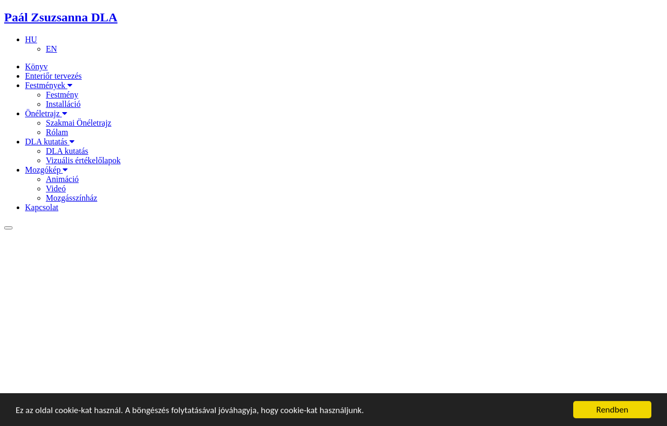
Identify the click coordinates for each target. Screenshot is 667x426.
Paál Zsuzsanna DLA (60, 17)
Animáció (62, 179)
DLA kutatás (50, 141)
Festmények (48, 85)
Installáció (63, 104)
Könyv (36, 66)
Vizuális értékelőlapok (83, 160)
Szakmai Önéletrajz (79, 122)
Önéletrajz (46, 113)
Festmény (62, 94)
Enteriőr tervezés (53, 75)
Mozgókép (46, 169)
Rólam (57, 132)
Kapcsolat (41, 207)
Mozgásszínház (71, 197)
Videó (56, 188)
